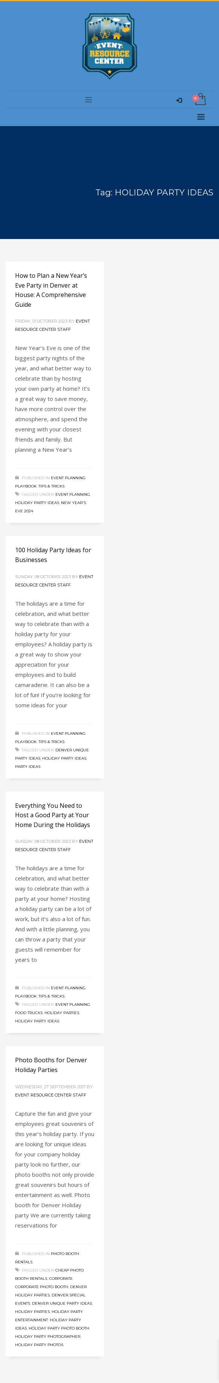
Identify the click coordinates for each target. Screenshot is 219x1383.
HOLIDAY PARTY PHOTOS (39, 1344)
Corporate (61, 1278)
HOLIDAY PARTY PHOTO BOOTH (59, 1328)
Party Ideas (27, 766)
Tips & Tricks (51, 486)
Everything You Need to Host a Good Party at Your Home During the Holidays (52, 815)
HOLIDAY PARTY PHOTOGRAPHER (47, 1336)
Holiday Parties (61, 1012)
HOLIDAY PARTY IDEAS (37, 502)
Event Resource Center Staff (50, 1095)
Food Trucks (29, 1012)
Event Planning (72, 494)
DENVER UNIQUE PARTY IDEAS (62, 1303)
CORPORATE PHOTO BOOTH (41, 1286)
